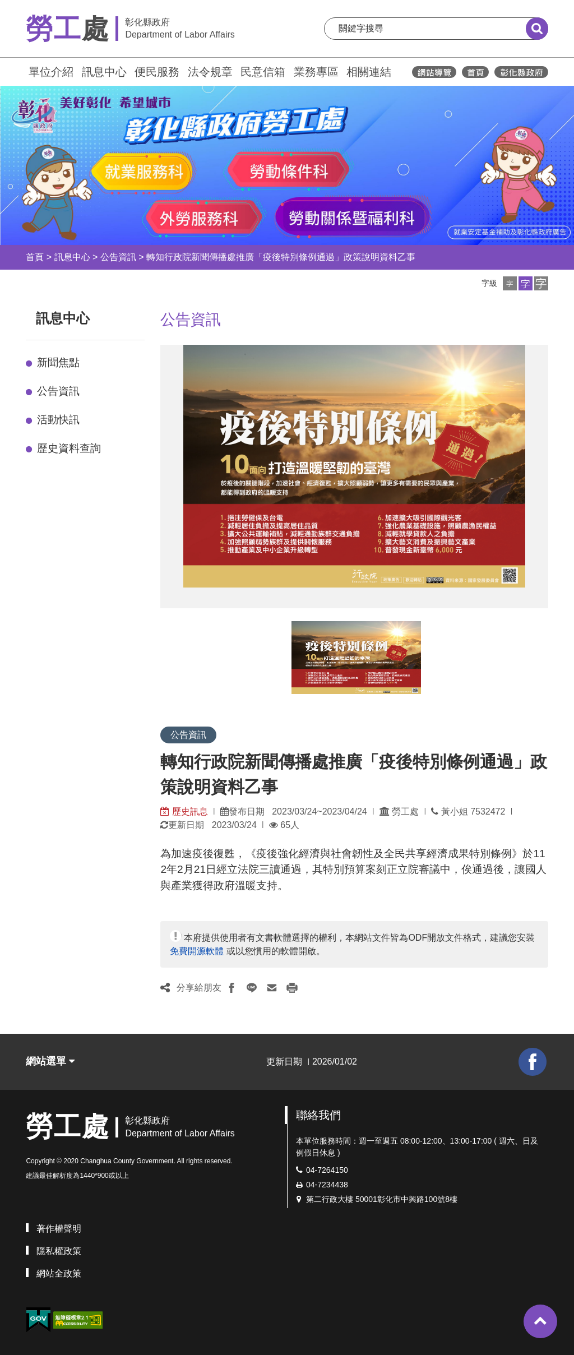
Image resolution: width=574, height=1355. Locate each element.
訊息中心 (104, 72)
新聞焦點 (58, 362)
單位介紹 (51, 72)
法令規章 (210, 72)
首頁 (35, 257)
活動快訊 (58, 420)
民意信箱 (262, 72)
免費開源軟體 (197, 951)
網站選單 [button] (50, 1061)
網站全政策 (58, 1273)
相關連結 (368, 72)
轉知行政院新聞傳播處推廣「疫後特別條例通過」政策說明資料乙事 (280, 257)
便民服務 (157, 72)
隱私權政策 (58, 1251)
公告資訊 (118, 257)
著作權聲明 (58, 1228)
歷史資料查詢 (69, 448)
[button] (510, 283)
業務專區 (316, 72)
